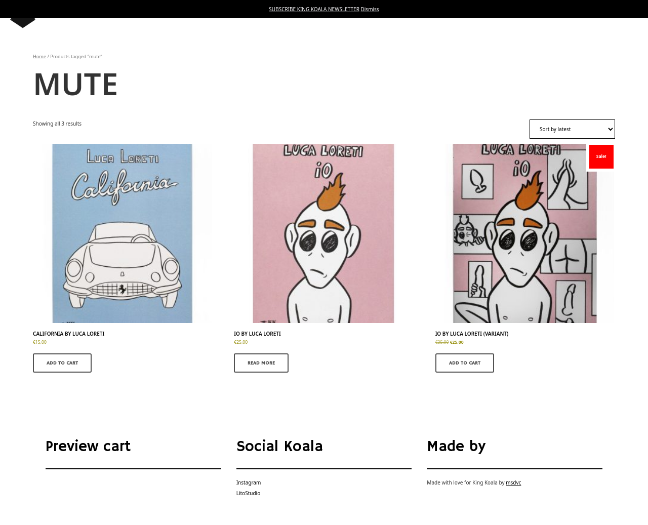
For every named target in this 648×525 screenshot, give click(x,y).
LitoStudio (248, 493)
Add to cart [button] (62, 363)
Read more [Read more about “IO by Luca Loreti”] (261, 363)
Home (39, 56)
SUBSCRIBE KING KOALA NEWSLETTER (314, 9)
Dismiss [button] (369, 9)
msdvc (513, 482)
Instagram (248, 482)
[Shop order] (572, 129)
